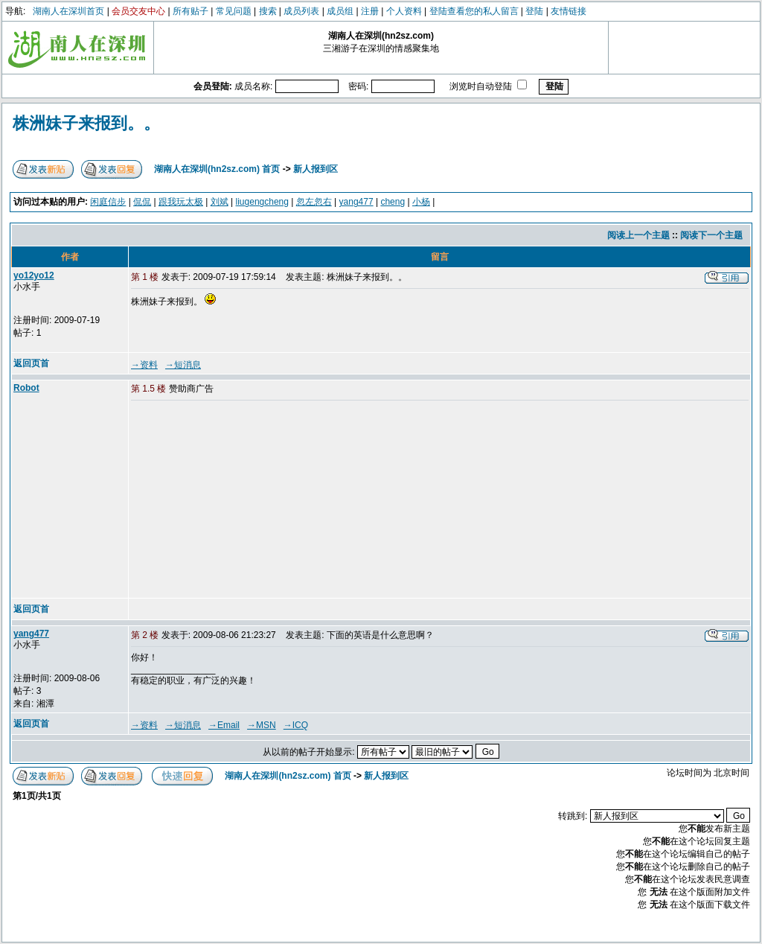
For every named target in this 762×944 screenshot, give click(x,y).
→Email (224, 725)
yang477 (356, 202)
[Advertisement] (244, 500)
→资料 (144, 365)
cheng (392, 202)
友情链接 (568, 11)
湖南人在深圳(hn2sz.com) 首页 (217, 169)
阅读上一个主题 (638, 235)
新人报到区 (315, 169)
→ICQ (296, 725)
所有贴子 (190, 11)
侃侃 (142, 202)
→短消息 (183, 365)
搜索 (268, 11)
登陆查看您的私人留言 (474, 11)
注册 (370, 11)
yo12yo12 (33, 275)
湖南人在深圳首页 (68, 11)
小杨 (421, 202)
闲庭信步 (108, 202)
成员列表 (301, 11)
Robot (26, 388)
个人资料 (404, 11)
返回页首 (31, 363)
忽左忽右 (314, 202)
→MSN (261, 725)
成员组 (340, 11)
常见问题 (234, 11)
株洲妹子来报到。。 (86, 123)
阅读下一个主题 (711, 235)
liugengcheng (262, 202)
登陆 (534, 11)
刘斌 (219, 202)
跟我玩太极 (181, 202)
